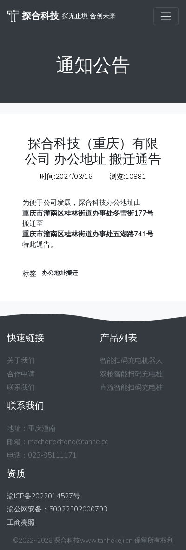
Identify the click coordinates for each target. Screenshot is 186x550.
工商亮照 (21, 522)
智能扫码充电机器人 (131, 360)
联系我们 (21, 387)
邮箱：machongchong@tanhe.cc (57, 441)
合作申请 (21, 374)
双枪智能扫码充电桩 (131, 374)
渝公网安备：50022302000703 (57, 509)
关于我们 (21, 360)
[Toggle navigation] (166, 16)
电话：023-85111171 (42, 455)
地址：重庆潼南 (31, 428)
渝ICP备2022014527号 (43, 496)
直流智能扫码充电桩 (131, 387)
